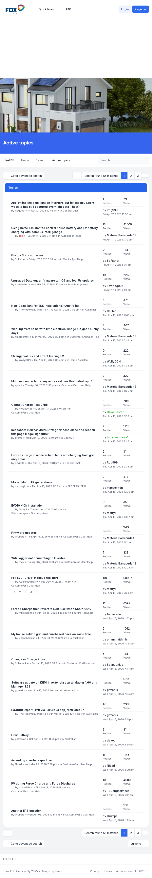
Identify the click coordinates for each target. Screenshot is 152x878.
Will (21, 235)
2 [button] (131, 175)
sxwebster (21, 284)
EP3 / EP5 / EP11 (77, 486)
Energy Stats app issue (27, 255)
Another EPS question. (26, 810)
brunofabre (25, 787)
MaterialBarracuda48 (121, 235)
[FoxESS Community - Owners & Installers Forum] (15, 9)
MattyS (23, 509)
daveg (111, 740)
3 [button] (138, 175)
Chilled (112, 311)
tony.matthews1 (117, 437)
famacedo (114, 614)
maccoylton (22, 486)
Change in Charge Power (29, 659)
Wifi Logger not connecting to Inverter (38, 558)
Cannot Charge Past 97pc (29, 404)
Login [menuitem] (125, 9)
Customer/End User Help (84, 336)
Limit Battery (20, 735)
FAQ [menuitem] (66, 9)
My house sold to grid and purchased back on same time (51, 634)
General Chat (70, 210)
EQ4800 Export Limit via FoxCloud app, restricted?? (47, 710)
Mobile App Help (73, 259)
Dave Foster (115, 412)
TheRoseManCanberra (32, 309)
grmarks (20, 690)
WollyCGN (25, 360)
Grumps (19, 536)
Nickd (18, 764)
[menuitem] (44, 9)
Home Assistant (79, 360)
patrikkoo (20, 739)
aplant (18, 385)
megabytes (25, 408)
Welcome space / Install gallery (29, 513)
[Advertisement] (76, 45)
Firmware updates (24, 532)
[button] (145, 176)
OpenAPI (69, 437)
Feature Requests (82, 612)
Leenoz (60, 871)
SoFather (20, 259)
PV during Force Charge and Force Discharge (43, 783)
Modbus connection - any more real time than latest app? (51, 381)
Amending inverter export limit (32, 760)
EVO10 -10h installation (27, 505)
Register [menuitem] (140, 9)
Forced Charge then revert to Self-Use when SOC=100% (51, 609)
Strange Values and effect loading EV (37, 356)
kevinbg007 (115, 286)
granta (19, 437)
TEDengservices (118, 790)
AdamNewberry (28, 581)
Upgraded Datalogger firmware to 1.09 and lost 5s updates (52, 280)
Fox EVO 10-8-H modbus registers (35, 577)
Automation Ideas (71, 235)
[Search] (137, 160)
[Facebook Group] (18, 859)
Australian (91, 309)
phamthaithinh (27, 638)
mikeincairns (26, 612)
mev (21, 562)
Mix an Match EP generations (31, 482)
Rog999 (20, 210)
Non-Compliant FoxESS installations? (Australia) (45, 305)
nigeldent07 (22, 336)
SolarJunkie (22, 663)
